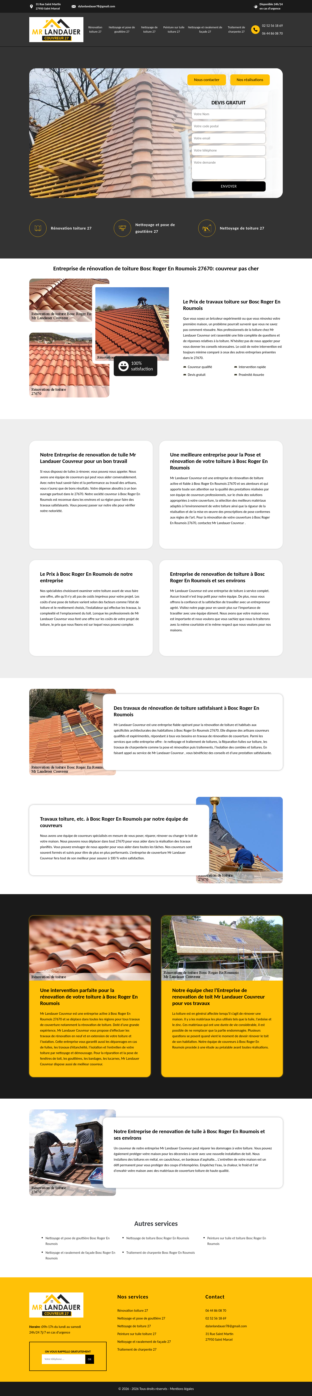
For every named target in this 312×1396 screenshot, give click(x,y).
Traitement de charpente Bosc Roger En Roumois (160, 1253)
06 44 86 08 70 (272, 33)
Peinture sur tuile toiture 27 (136, 1334)
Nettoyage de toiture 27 (242, 228)
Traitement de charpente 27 (137, 1349)
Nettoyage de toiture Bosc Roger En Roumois (157, 1238)
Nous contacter (206, 79)
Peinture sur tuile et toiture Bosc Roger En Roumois (236, 1241)
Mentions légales (182, 1389)
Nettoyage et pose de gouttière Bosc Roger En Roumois (78, 1241)
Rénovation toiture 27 (71, 228)
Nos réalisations (250, 79)
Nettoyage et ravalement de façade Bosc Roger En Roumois (80, 1255)
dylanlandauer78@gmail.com (96, 6)
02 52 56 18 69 (272, 26)
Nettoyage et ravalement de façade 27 (144, 1342)
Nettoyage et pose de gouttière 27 (141, 1318)
